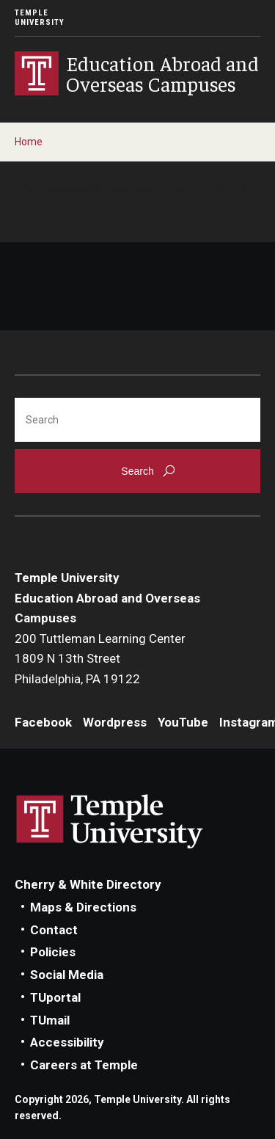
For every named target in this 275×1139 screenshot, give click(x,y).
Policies (53, 952)
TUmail (50, 1020)
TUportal (55, 997)
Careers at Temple (84, 1065)
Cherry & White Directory (88, 884)
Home (29, 142)
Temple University (40, 17)
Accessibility (67, 1042)
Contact (54, 930)
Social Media (66, 974)
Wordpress (115, 722)
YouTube (183, 722)
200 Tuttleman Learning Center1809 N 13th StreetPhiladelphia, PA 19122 (100, 658)
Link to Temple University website (110, 822)
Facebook (43, 722)
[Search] (137, 420)
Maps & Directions (83, 907)
